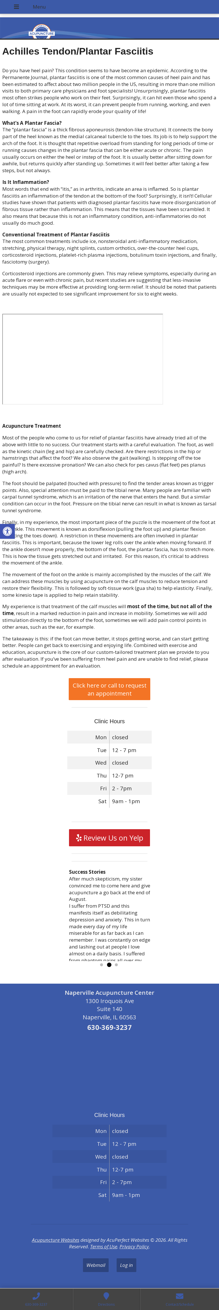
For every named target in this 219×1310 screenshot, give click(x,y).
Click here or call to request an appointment (110, 689)
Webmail (95, 1265)
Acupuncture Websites (55, 1240)
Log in (126, 1265)
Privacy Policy (134, 1246)
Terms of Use (103, 1246)
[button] (7, 531)
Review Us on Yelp (109, 838)
